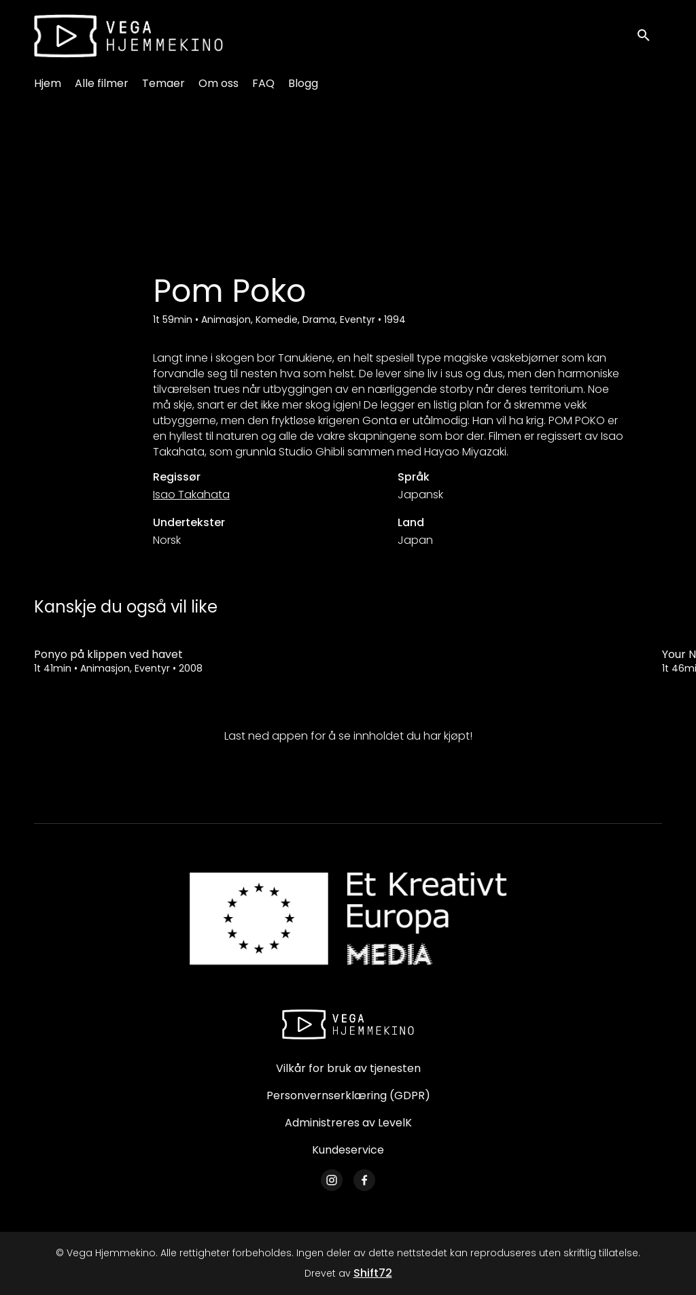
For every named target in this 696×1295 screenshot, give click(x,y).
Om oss (218, 83)
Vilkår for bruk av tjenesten (348, 1068)
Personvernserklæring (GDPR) (348, 1095)
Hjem (47, 83)
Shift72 (372, 1273)
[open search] (650, 35)
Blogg (303, 83)
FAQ (263, 83)
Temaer (163, 83)
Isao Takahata (191, 494)
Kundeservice (348, 1150)
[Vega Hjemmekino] (348, 1024)
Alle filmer (101, 83)
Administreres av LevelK (348, 1122)
